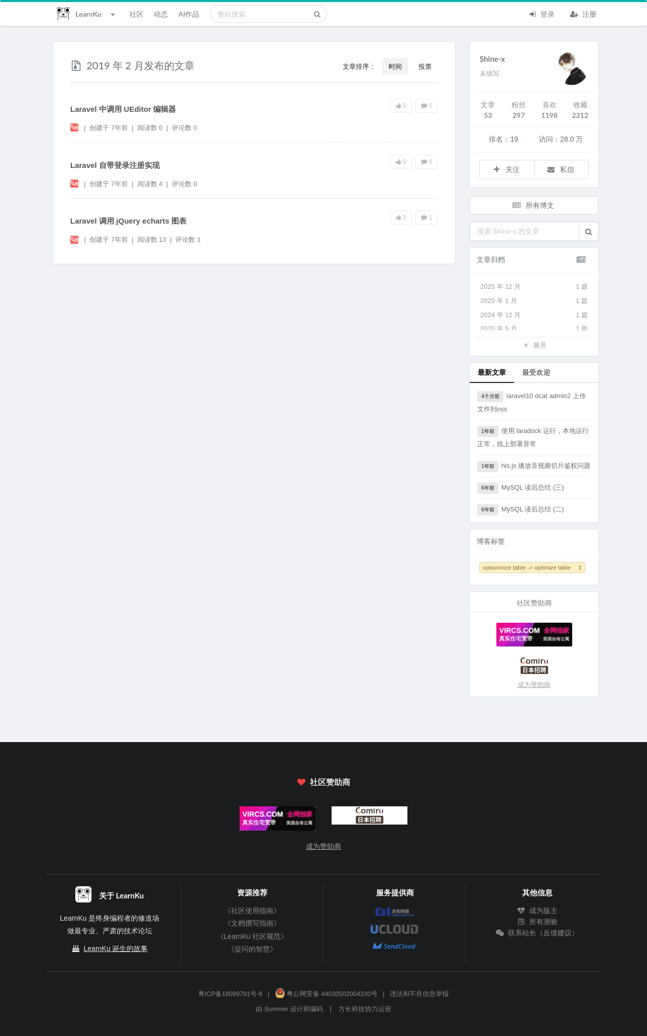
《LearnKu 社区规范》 (252, 936)
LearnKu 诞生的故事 (116, 948)
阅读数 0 (150, 128)
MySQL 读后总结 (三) (520, 488)
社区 (136, 14)
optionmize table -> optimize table (532, 567)
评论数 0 (184, 128)
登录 (541, 13)
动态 (161, 14)
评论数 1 (188, 239)
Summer (276, 1009)
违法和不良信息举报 (419, 994)
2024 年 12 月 (534, 315)
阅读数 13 (152, 239)
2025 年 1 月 (534, 301)
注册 (583, 13)
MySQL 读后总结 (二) (520, 509)
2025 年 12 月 (534, 286)
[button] (588, 231)
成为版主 (537, 910)
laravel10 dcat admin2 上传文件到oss (531, 402)
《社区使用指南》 (252, 910)
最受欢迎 (536, 372)
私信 (560, 169)
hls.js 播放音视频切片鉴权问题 (533, 466)
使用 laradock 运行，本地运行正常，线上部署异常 (533, 437)
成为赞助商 (534, 684)
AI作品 (188, 14)
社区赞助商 (323, 782)
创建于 (108, 128)
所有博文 (533, 205)
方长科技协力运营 (365, 1009)
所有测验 (537, 922)
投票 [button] (425, 66)
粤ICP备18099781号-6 (230, 994)
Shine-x (492, 58)
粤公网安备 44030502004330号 (326, 994)
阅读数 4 (150, 184)
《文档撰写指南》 (252, 923)
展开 (534, 344)
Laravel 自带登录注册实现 (115, 165)
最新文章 (492, 372)
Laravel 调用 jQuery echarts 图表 (128, 221)
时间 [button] (395, 66)
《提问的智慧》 (252, 949)
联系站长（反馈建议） (537, 933)
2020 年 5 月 (534, 328)
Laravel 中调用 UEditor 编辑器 (123, 109)
